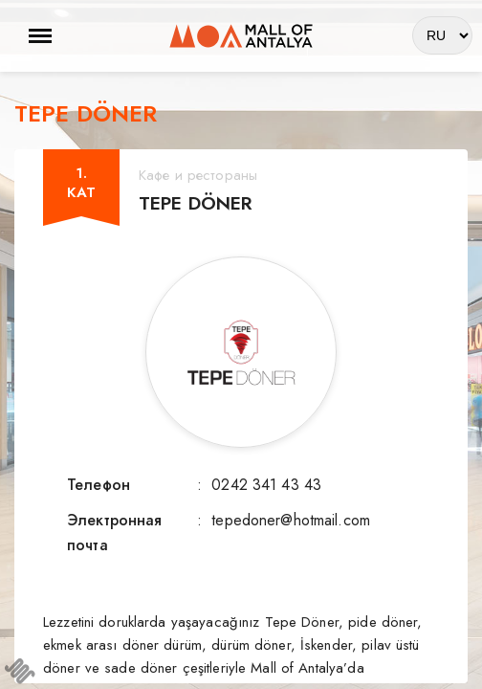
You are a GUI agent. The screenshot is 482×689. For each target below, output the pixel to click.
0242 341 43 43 (266, 485)
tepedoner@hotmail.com (290, 520)
